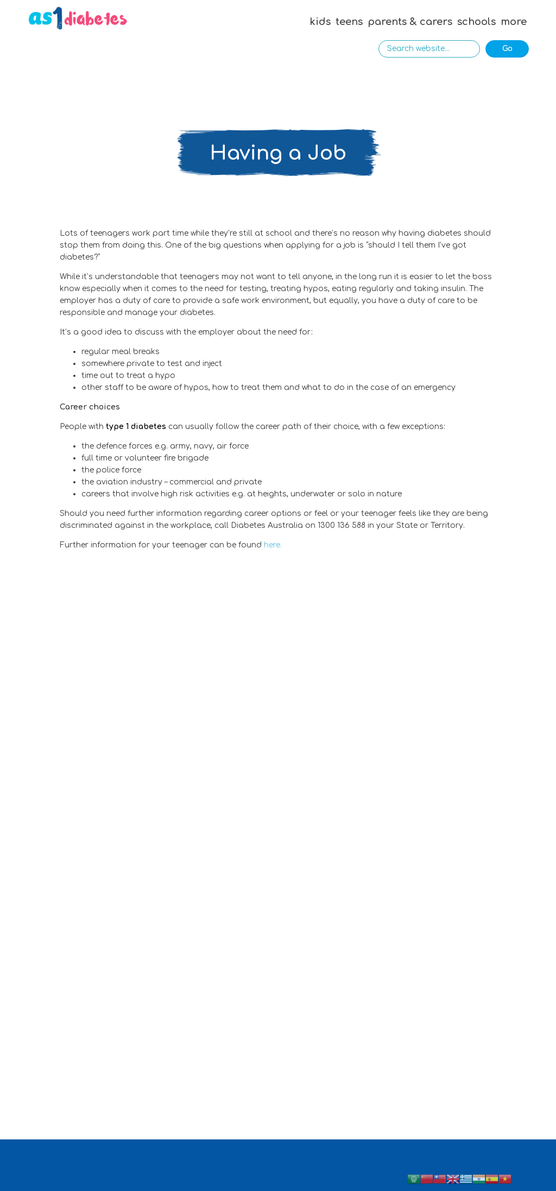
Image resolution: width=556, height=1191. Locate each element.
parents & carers (410, 21)
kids (320, 21)
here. (273, 545)
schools (476, 21)
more (514, 21)
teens (349, 21)
